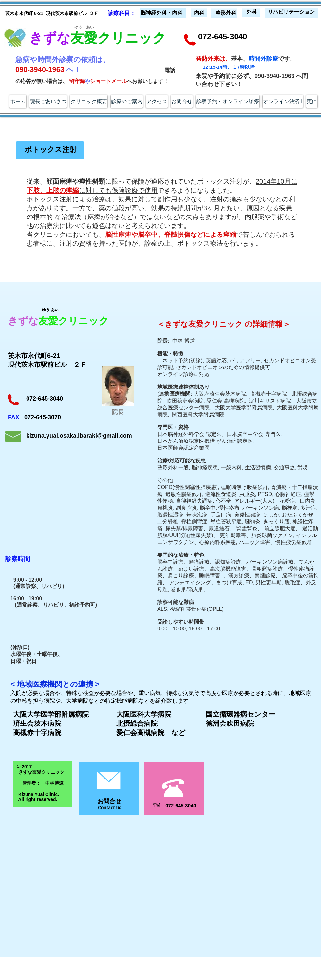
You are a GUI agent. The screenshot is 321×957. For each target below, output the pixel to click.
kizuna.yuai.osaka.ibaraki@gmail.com (79, 435)
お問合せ (109, 801)
